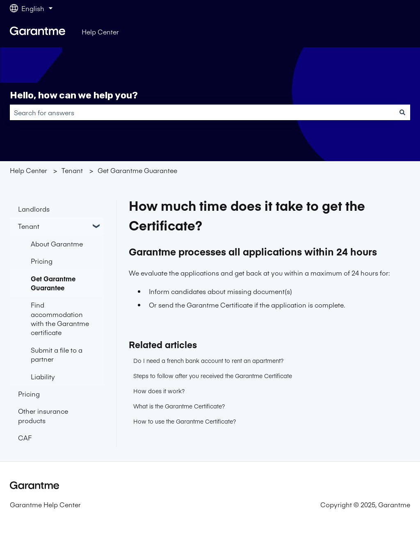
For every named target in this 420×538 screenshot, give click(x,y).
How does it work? (159, 391)
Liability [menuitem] (43, 376)
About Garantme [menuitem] (57, 243)
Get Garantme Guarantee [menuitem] (53, 283)
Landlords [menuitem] (34, 208)
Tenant (72, 170)
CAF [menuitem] (25, 437)
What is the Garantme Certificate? (179, 406)
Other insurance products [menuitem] (43, 415)
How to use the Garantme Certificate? (184, 421)
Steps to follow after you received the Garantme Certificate (212, 376)
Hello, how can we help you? (74, 95)
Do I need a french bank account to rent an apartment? (208, 360)
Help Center (100, 31)
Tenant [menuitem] (28, 225)
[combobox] (202, 112)
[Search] (402, 112)
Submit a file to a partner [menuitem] (56, 354)
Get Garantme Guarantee (137, 170)
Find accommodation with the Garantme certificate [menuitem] (60, 318)
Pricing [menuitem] (41, 260)
